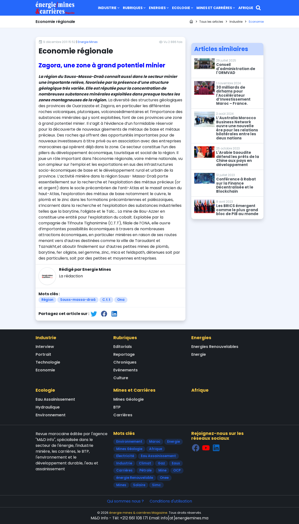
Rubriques (134, 7)
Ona (121, 299)
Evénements (125, 370)
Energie (198, 354)
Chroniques (124, 362)
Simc (156, 485)
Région (47, 299)
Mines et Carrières (216, 7)
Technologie (48, 362)
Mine (162, 470)
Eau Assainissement (55, 399)
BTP (117, 407)
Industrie (109, 7)
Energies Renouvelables (214, 346)
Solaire (139, 485)
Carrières (122, 415)
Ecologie (183, 7)
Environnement (51, 415)
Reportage (124, 354)
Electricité (125, 456)
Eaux (176, 463)
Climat (145, 463)
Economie (45, 370)
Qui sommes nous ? (125, 501)
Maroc (154, 441)
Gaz (161, 463)
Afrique (245, 7)
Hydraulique (48, 407)
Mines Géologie (128, 399)
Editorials (122, 346)
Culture (120, 378)
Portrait (43, 354)
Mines (121, 485)
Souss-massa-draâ (78, 299)
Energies (159, 7)
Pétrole (145, 470)
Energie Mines (88, 42)
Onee (164, 477)
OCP (177, 470)
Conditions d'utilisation (171, 501)
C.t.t (106, 299)
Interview (45, 346)
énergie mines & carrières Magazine (138, 512)
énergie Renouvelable (134, 477)
